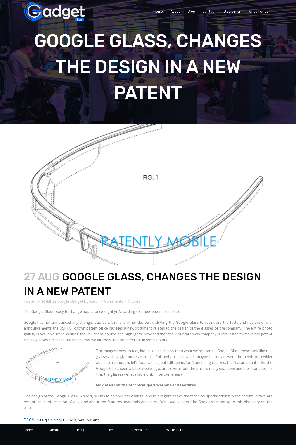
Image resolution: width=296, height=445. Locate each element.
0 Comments (112, 301)
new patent (88, 420)
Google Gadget (70, 301)
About (55, 429)
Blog (80, 429)
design (43, 420)
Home (28, 429)
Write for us (176, 429)
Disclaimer (140, 429)
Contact (108, 429)
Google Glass (63, 420)
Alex (93, 301)
